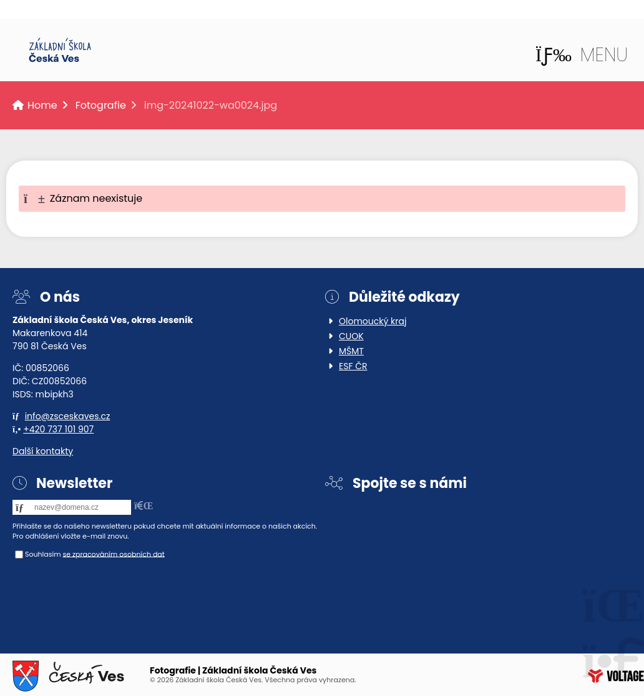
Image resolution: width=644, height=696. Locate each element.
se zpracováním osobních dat (113, 554)
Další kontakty (42, 451)
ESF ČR (353, 366)
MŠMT (351, 351)
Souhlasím (43, 554)
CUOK (351, 336)
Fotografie (101, 105)
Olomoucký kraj (372, 321)
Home (60, 49)
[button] (581, 55)
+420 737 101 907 (58, 429)
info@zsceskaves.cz (67, 416)
